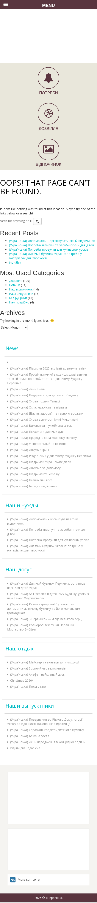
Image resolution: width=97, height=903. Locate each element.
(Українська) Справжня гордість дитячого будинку (47, 730)
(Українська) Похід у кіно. (28, 686)
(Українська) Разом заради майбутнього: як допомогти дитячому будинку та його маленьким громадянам (43, 608)
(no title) (15, 262)
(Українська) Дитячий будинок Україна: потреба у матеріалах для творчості (45, 256)
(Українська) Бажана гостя (29, 736)
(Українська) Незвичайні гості (31, 480)
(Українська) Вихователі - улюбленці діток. (41, 425)
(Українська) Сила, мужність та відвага (38, 407)
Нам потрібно (19, 302)
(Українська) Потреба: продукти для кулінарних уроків (48, 249)
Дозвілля (15, 281)
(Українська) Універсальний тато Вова (38, 444)
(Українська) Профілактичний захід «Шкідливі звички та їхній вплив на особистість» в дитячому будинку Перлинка (47, 378)
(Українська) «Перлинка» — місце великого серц (45, 619)
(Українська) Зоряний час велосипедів (38, 668)
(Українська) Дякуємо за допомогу (35, 468)
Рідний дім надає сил (25, 748)
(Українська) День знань (27, 389)
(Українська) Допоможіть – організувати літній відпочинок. (52, 241)
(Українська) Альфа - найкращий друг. (37, 674)
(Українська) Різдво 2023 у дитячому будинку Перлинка (50, 456)
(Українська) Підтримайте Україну (34, 474)
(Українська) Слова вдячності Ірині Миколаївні (44, 419)
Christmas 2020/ (21, 680)
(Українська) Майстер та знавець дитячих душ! (44, 662)
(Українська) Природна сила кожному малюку (43, 438)
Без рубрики (18, 298)
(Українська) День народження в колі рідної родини (47, 742)
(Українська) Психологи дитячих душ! (37, 432)
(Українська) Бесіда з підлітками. (33, 486)
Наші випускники (21, 294)
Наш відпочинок (21, 289)
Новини (14, 285)
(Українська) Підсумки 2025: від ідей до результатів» (48, 368)
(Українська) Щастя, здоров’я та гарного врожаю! (46, 413)
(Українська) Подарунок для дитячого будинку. (44, 395)
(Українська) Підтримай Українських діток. (41, 462)
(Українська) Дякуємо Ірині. (30, 450)
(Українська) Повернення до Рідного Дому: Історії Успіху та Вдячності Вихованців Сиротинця (45, 721)
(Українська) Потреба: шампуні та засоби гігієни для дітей (51, 245)
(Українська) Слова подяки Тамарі (35, 401)
